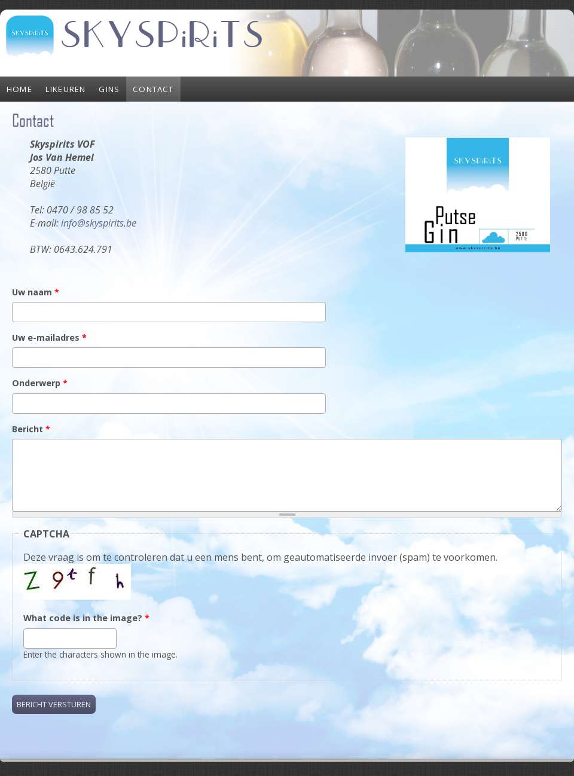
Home (19, 89)
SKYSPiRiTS (162, 36)
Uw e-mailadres (49, 337)
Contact (153, 89)
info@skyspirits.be (98, 223)
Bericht (31, 429)
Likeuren (65, 89)
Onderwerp (40, 383)
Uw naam (35, 292)
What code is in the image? (86, 618)
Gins (109, 89)
